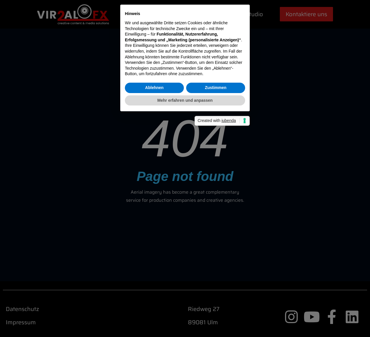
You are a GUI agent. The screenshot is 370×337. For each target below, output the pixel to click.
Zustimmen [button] (216, 198)
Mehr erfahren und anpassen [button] (184, 210)
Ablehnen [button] (154, 198)
